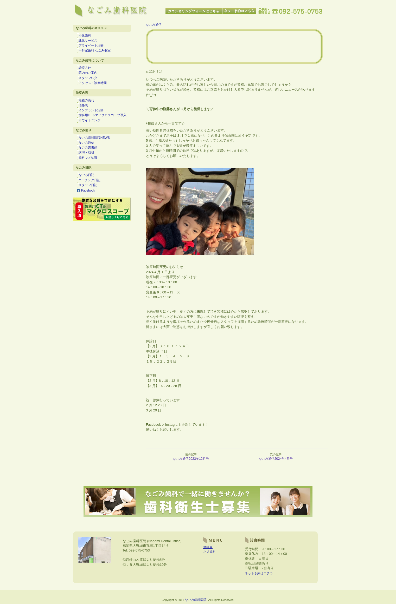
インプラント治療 (93, 118)
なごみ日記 (89, 188)
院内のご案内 (90, 77)
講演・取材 (89, 164)
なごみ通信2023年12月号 (191, 459)
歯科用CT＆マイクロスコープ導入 (105, 123)
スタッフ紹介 (90, 82)
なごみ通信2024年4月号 (276, 459)
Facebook (88, 205)
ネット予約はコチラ (260, 575)
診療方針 (87, 71)
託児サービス (90, 41)
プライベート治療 (93, 47)
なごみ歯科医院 (196, 601)
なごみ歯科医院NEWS (97, 147)
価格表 (86, 112)
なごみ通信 (89, 153)
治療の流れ (89, 106)
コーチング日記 (92, 193)
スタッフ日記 (90, 199)
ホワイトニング (92, 129)
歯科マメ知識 (90, 170)
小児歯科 (87, 36)
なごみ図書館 (90, 158)
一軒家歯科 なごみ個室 (97, 53)
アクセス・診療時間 (95, 88)
